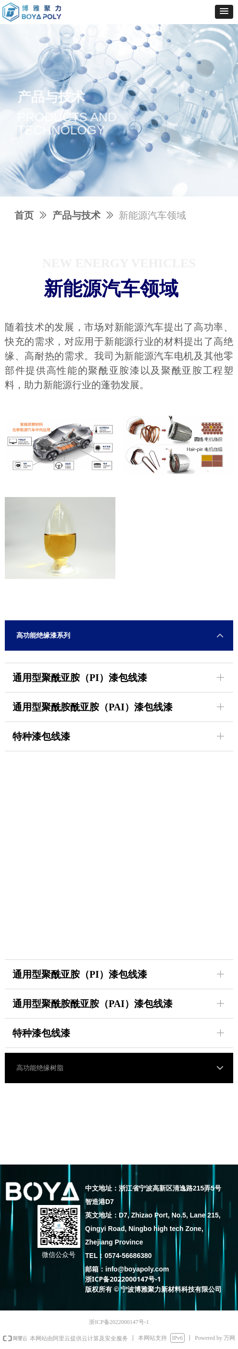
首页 (24, 215)
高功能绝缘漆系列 (43, 635)
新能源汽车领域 (152, 215)
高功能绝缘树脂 (39, 1068)
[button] (224, 12)
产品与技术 (76, 215)
